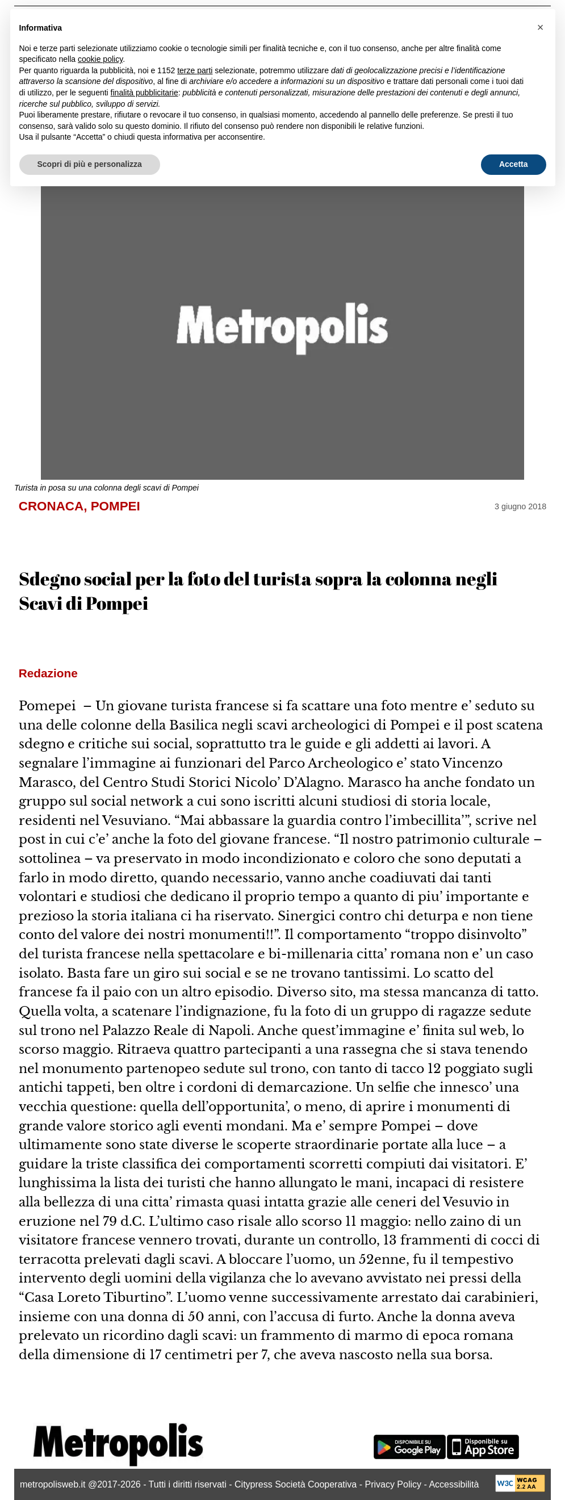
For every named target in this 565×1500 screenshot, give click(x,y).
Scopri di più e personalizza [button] (89, 164)
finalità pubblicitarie (144, 92)
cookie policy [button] (100, 59)
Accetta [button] (513, 164)
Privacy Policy (393, 1484)
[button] (540, 27)
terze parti (194, 70)
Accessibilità (454, 1484)
